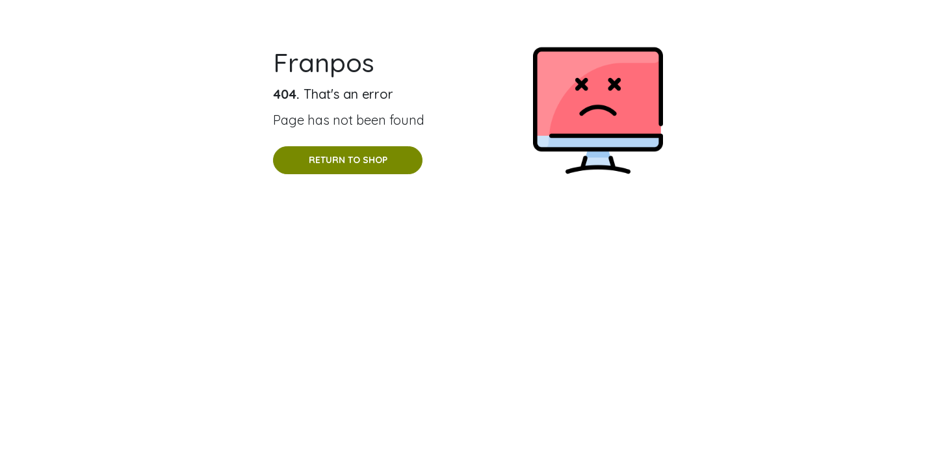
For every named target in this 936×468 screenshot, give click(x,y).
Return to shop (348, 160)
